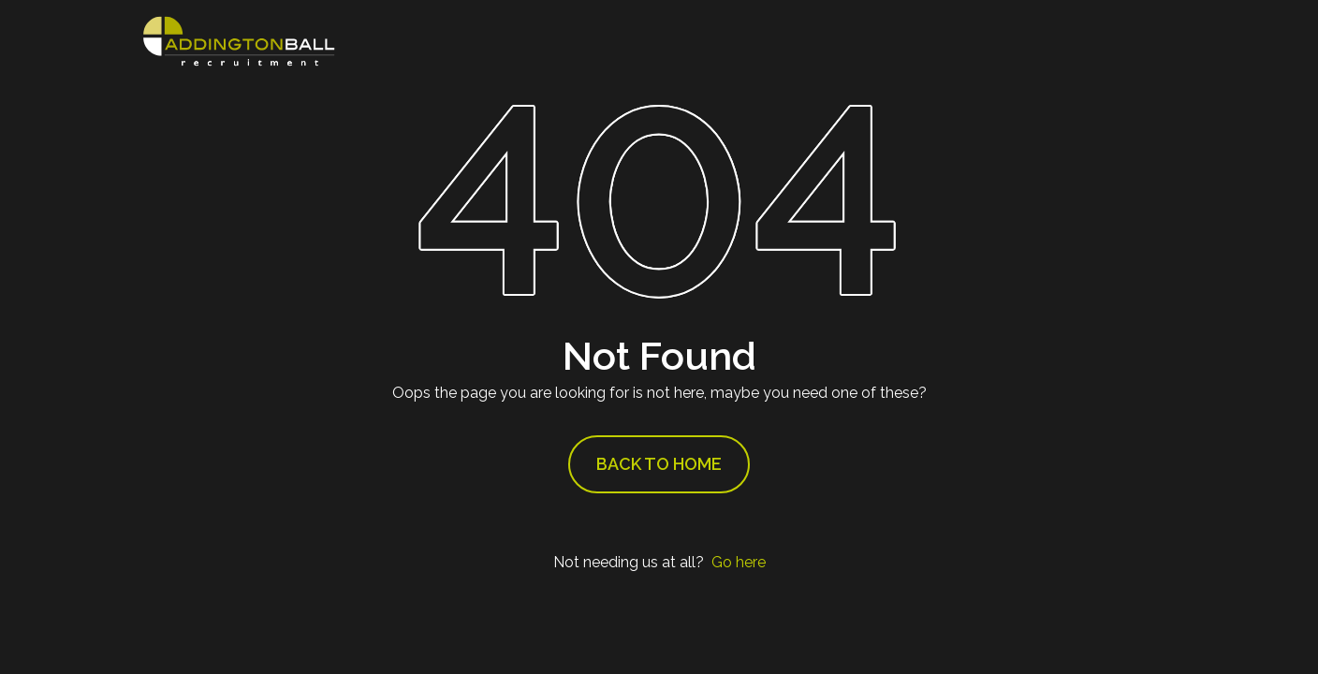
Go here (738, 562)
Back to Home (659, 464)
